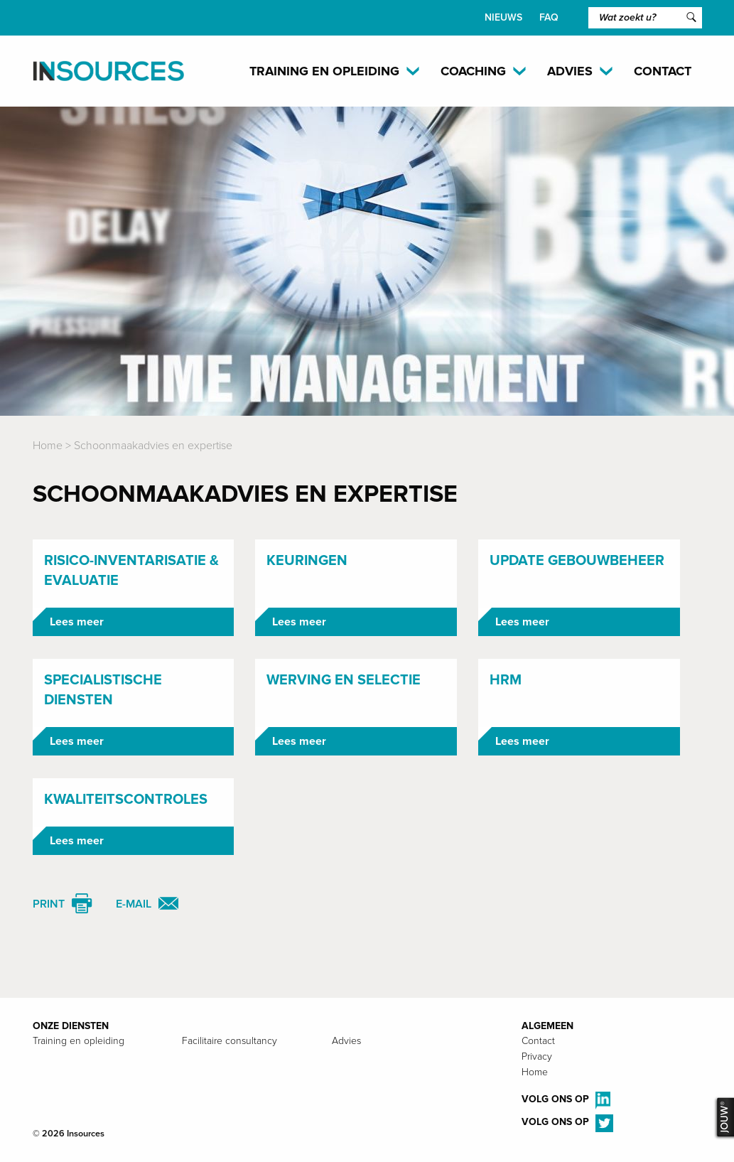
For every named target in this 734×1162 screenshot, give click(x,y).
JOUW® (723, 1118)
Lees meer (77, 622)
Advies (346, 1041)
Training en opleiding (78, 1041)
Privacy (537, 1056)
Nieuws (503, 17)
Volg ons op (566, 1100)
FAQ (548, 17)
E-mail (133, 904)
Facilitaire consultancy (229, 1041)
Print (49, 904)
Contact (662, 71)
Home (48, 446)
